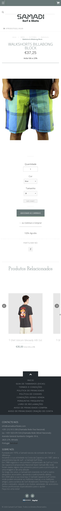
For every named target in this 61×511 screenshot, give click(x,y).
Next (57, 306)
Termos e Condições (30, 387)
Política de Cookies (30, 394)
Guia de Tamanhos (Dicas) (30, 383)
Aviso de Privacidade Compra (30, 407)
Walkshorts (45, 37)
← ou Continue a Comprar (30, 223)
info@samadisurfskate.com (14, 426)
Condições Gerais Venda (30, 397)
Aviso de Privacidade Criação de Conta (30, 411)
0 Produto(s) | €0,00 (13, 28)
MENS (23, 37)
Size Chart (30, 201)
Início (14, 37)
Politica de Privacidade (30, 390)
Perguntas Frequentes (30, 401)
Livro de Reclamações (30, 404)
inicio (30, 380)
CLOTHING (33, 37)
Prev (4, 306)
